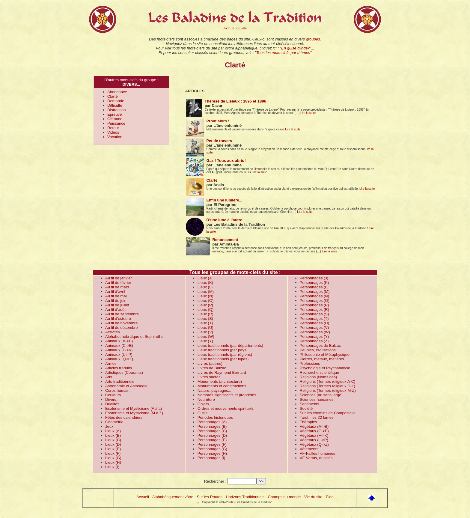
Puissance (116, 123)
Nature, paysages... (214, 390)
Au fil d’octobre (118, 318)
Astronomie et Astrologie (126, 386)
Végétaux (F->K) (314, 435)
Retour (113, 128)
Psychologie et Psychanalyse (325, 368)
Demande (115, 101)
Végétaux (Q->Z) (314, 444)
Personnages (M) (315, 291)
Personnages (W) (315, 332)
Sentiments (309, 404)
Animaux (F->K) (118, 350)
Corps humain (117, 390)
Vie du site (313, 497)
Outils (202, 413)
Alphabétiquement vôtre (172, 497)
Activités (112, 332)
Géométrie (114, 422)
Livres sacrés (209, 377)
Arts (108, 377)
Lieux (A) (113, 431)
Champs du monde (284, 497)
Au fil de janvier (118, 278)
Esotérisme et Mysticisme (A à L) (133, 408)
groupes (313, 39)
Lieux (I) (112, 467)
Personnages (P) (314, 305)
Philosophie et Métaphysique (325, 354)
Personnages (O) (314, 300)
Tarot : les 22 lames (317, 417)
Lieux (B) (113, 435)
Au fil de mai (116, 296)
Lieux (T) (205, 323)
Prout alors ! (217, 121)
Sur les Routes (209, 497)
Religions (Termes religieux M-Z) (328, 390)
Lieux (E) (113, 449)
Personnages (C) (212, 431)
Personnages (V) (314, 327)
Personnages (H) (212, 453)
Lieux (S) (205, 318)
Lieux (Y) (205, 341)
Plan (330, 497)
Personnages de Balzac (320, 345)
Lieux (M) (206, 291)
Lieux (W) (206, 336)
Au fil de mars (117, 287)
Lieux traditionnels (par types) (223, 359)
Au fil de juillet (117, 305)
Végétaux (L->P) (314, 440)
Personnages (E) (212, 440)
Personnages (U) (314, 323)
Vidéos (113, 132)
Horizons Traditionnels (245, 497)
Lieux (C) (113, 440)
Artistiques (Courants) (124, 372)
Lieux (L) (205, 287)
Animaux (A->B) (119, 341)
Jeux (109, 426)
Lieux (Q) (205, 309)
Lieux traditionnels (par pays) (223, 350)
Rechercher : (215, 481)
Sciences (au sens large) (321, 395)
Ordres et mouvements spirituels (226, 408)
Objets (203, 404)
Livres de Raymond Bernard (222, 372)
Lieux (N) (205, 296)
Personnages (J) (314, 278)
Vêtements (309, 449)
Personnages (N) (314, 296)
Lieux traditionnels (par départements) (230, 345)
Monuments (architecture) (220, 381)
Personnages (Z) (314, 341)
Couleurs (113, 395)
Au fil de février (118, 282)
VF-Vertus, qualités (316, 458)
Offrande (114, 119)
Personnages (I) (211, 458)
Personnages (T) (314, 318)
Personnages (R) (314, 309)
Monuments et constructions (222, 386)
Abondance (117, 92)
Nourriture (206, 399)
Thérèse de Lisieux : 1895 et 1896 (235, 101)
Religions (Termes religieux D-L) (327, 386)
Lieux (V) (205, 332)
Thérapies (308, 422)
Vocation (114, 137)
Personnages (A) (212, 422)
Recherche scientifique (319, 372)
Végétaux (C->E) (314, 431)
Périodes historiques (215, 417)
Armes (111, 363)
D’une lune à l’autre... (225, 220)
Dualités (112, 404)
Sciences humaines (317, 399)
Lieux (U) (205, 327)
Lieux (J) (205, 278)
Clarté (112, 96)
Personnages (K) (314, 282)
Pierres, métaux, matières (322, 359)
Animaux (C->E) (119, 345)
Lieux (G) (113, 458)
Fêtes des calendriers (123, 417)
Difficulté (114, 105)
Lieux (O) (205, 300)
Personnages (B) (212, 426)
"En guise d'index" (295, 48)
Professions (310, 363)
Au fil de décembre (121, 327)
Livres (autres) (210, 363)
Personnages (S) (314, 314)
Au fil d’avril (115, 291)
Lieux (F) (112, 453)
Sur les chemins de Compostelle (327, 413)
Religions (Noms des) (318, 377)
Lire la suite (308, 113)
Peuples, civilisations (318, 350)
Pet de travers (219, 140)
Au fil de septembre (122, 314)
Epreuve (114, 114)
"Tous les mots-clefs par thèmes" (283, 52)
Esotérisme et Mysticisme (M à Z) (134, 413)
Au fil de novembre (121, 323)
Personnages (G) (212, 449)
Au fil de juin (115, 300)
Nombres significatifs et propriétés (227, 395)
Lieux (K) (205, 282)
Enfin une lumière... (224, 200)
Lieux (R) (205, 314)
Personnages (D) (212, 435)
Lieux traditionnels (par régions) (225, 354)
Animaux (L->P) (118, 354)
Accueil (142, 497)
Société (306, 408)
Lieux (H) (113, 462)
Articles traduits (118, 368)
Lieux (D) (113, 444)
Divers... (112, 399)
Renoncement (225, 239)
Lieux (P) (205, 305)
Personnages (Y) (314, 336)
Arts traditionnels (119, 381)
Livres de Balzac (212, 368)
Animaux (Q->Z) (119, 359)
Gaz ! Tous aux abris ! (226, 160)
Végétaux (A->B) (314, 426)
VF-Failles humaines (317, 453)
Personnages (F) (212, 444)
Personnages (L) (314, 287)
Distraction (116, 110)
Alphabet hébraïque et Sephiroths (134, 336)
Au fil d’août (115, 309)
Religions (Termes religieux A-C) (327, 381)
